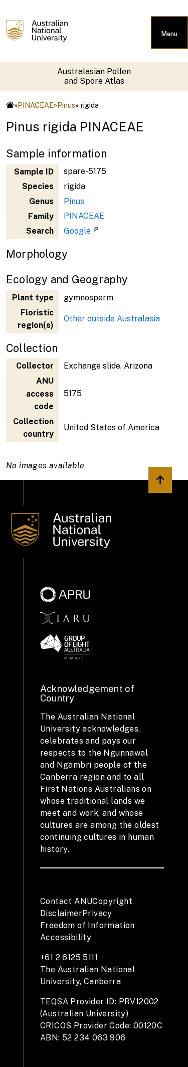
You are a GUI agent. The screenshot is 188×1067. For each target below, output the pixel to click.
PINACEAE (36, 105)
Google (77, 231)
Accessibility (65, 937)
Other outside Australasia (112, 318)
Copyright (112, 901)
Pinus (66, 105)
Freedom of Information (87, 925)
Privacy (97, 913)
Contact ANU (66, 901)
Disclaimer (61, 913)
